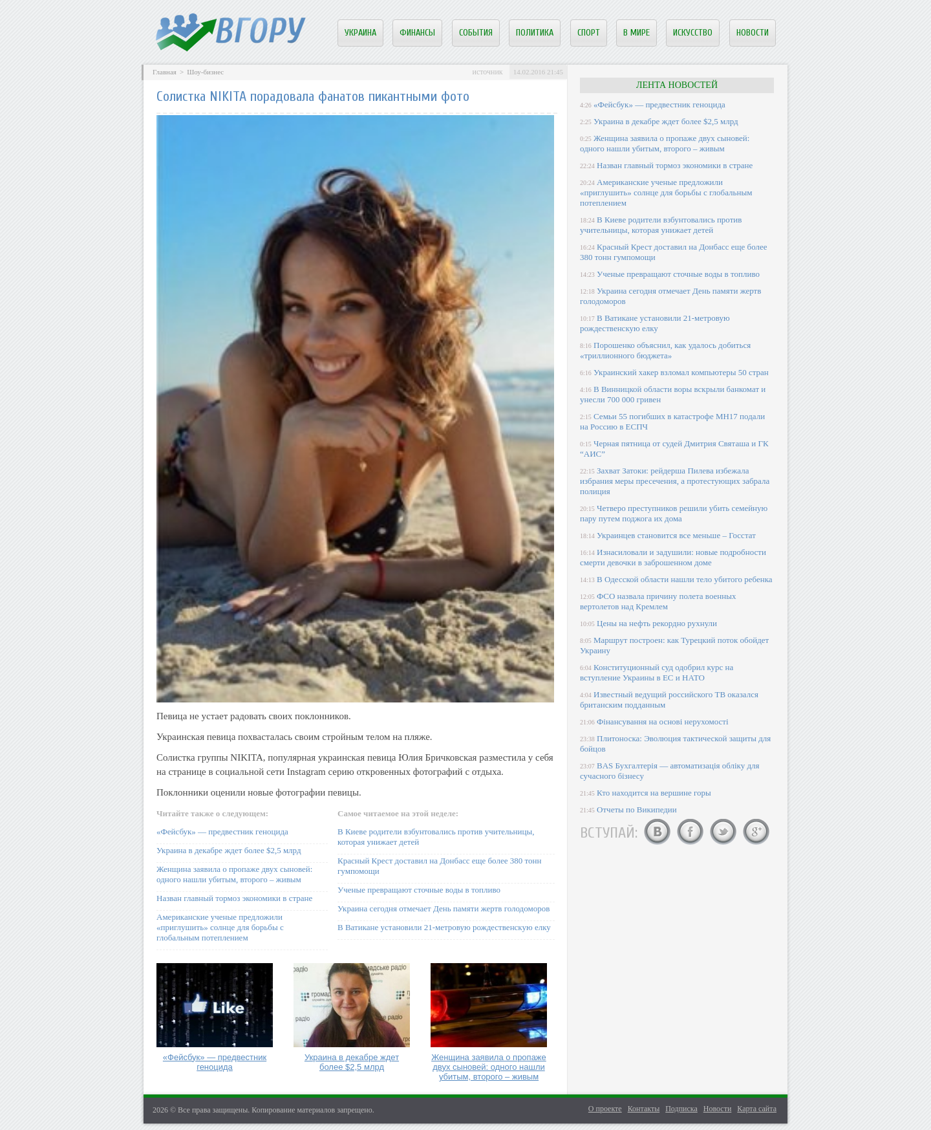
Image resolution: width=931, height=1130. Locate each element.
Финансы (417, 32)
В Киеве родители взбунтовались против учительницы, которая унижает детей (661, 225)
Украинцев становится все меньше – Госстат (676, 535)
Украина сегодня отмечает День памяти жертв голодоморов (443, 908)
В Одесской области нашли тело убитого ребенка (685, 579)
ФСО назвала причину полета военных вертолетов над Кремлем (658, 601)
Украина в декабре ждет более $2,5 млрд (228, 850)
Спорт (588, 32)
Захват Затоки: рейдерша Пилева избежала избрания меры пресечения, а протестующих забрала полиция (674, 481)
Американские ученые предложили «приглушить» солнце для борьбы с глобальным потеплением (220, 927)
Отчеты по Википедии (637, 809)
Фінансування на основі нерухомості (663, 721)
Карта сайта (756, 1108)
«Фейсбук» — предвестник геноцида (222, 831)
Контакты (644, 1108)
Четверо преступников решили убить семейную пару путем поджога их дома (673, 513)
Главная (165, 72)
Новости (752, 32)
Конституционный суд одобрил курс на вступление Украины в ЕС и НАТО (656, 672)
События (476, 32)
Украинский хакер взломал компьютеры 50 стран (681, 372)
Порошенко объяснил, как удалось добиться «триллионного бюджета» (665, 350)
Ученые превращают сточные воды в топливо (418, 890)
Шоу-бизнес (205, 72)
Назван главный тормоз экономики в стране (234, 898)
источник (487, 71)
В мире (636, 32)
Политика (534, 32)
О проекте (605, 1108)
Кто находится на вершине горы (654, 793)
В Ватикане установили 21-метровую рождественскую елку (444, 927)
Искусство (692, 32)
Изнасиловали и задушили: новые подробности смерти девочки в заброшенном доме (673, 557)
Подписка (681, 1108)
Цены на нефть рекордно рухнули (657, 623)
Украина (360, 32)
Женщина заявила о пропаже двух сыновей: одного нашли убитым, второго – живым (234, 874)
